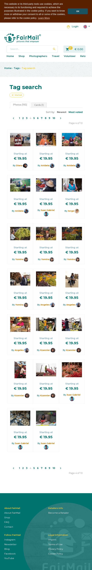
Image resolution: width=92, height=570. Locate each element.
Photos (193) (20, 104)
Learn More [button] (44, 18)
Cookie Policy (55, 553)
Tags (17, 68)
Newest (61, 112)
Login (75, 26)
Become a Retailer (58, 512)
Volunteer (70, 56)
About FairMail (12, 512)
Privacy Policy (55, 548)
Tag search (28, 68)
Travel (55, 56)
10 (54, 118)
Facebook (10, 553)
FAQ (6, 522)
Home (10, 56)
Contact (8, 526)
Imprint (52, 539)
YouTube (9, 558)
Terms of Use (55, 544)
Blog (6, 548)
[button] (87, 26)
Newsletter (10, 544)
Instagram (9, 539)
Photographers (38, 56)
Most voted (76, 112)
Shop (22, 56)
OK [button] (77, 11)
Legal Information (58, 534)
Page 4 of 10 (76, 123)
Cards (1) (39, 104)
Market (16, 94)
